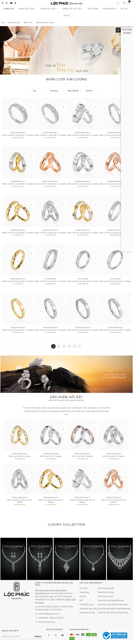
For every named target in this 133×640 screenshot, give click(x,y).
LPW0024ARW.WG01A (115, 328)
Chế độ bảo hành (86, 605)
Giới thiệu (83, 588)
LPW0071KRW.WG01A (17, 133)
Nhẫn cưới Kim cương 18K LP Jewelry (50, 281)
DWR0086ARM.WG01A (83, 181)
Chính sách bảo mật (106, 588)
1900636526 (43, 618)
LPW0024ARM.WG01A (83, 328)
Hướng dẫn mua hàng (88, 609)
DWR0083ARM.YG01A (17, 279)
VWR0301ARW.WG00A (113, 454)
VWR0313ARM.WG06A (51, 454)
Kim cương (93, 9)
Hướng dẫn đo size (87, 613)
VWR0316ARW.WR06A (82, 454)
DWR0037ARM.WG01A (115, 230)
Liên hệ (66, 16)
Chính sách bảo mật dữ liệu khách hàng (114, 609)
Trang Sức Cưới (14, 22)
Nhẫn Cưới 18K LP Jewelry (19, 456)
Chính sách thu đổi (105, 596)
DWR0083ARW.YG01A (17, 230)
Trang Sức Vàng (27, 9)
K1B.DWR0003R (50, 279)
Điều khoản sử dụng (106, 592)
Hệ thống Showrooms (46, 622)
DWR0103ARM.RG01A (50, 181)
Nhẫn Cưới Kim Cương (45, 22)
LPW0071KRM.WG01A (50, 133)
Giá (34, 91)
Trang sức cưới (49, 9)
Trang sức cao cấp (73, 9)
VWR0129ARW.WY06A (19, 454)
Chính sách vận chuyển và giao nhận (113, 605)
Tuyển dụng (84, 592)
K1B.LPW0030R (82, 279)
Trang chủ (8, 9)
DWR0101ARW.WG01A (50, 230)
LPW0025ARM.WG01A (115, 133)
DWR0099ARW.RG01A (115, 181)
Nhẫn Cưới (28, 22)
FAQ (81, 600)
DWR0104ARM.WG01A (83, 133)
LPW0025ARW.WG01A (50, 328)
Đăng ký (38, 636)
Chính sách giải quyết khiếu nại (110, 600)
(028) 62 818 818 (56, 618)
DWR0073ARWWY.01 (83, 230)
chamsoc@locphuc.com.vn (49, 614)
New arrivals (110, 9)
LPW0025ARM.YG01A (17, 328)
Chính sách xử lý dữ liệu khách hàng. (113, 613)
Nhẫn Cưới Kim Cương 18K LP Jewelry (17, 135)
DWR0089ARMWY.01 (18, 181)
